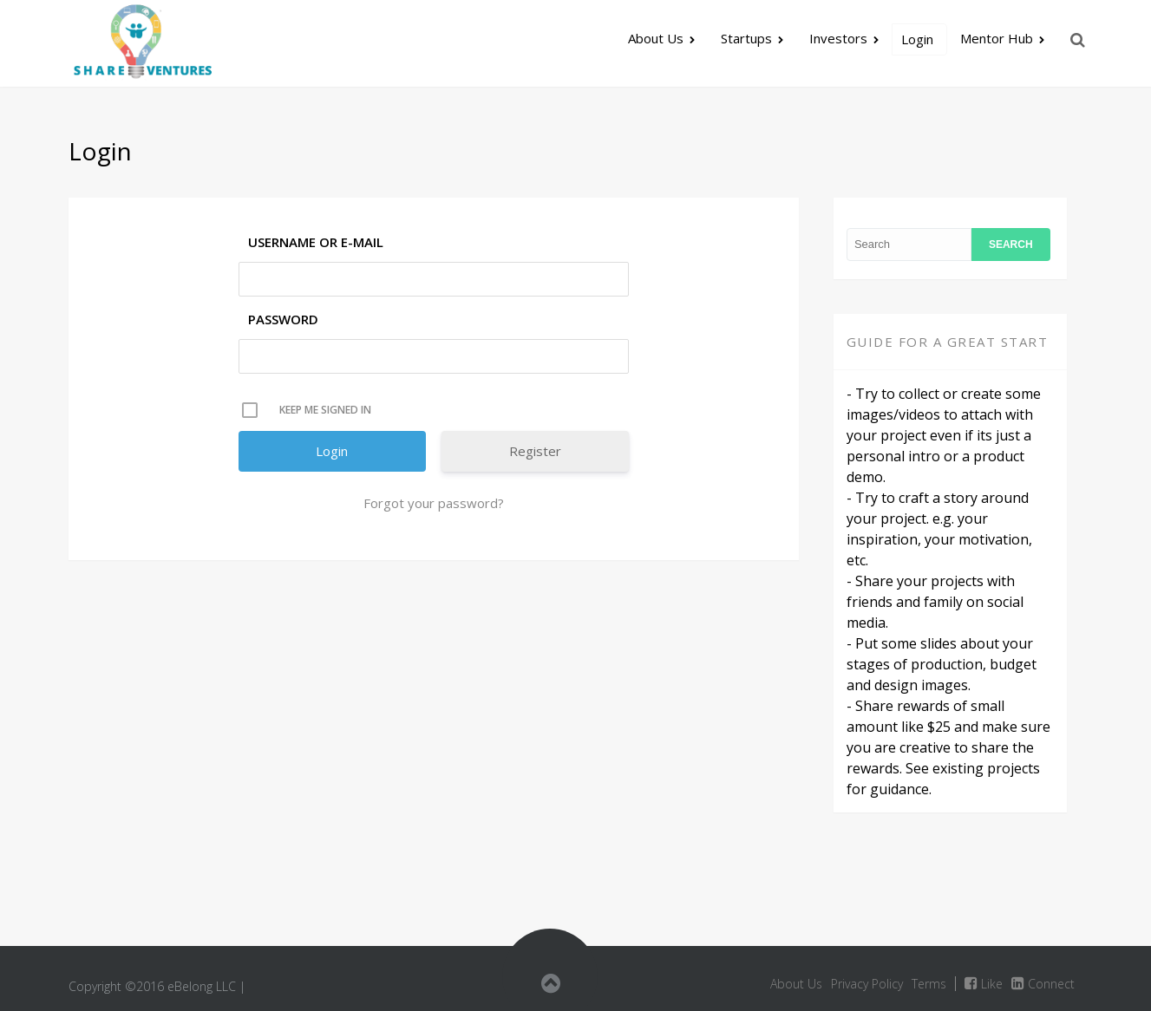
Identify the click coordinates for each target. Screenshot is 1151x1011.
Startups (746, 38)
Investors (838, 38)
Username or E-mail (315, 242)
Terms (929, 983)
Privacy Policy (867, 983)
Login (917, 39)
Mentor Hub (996, 38)
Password (283, 319)
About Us (655, 38)
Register (535, 451)
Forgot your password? (433, 503)
